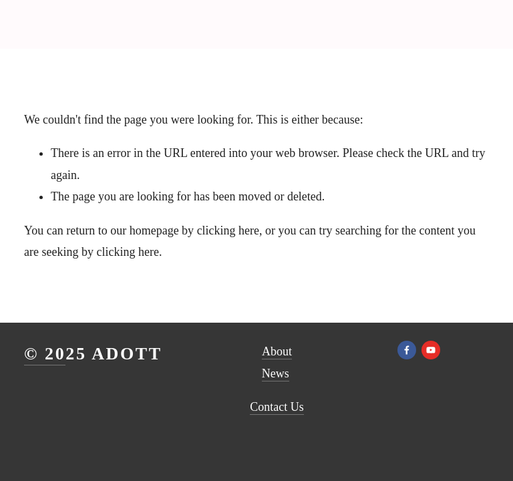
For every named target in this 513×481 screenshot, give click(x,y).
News (275, 373)
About (277, 351)
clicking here (228, 230)
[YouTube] (430, 350)
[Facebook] (406, 350)
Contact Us (277, 407)
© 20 (44, 353)
